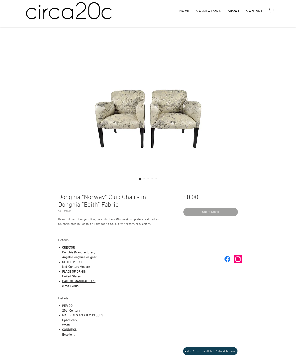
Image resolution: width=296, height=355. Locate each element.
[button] (271, 10)
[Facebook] (227, 259)
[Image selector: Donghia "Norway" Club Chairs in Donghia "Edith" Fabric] (140, 179)
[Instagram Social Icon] (238, 259)
